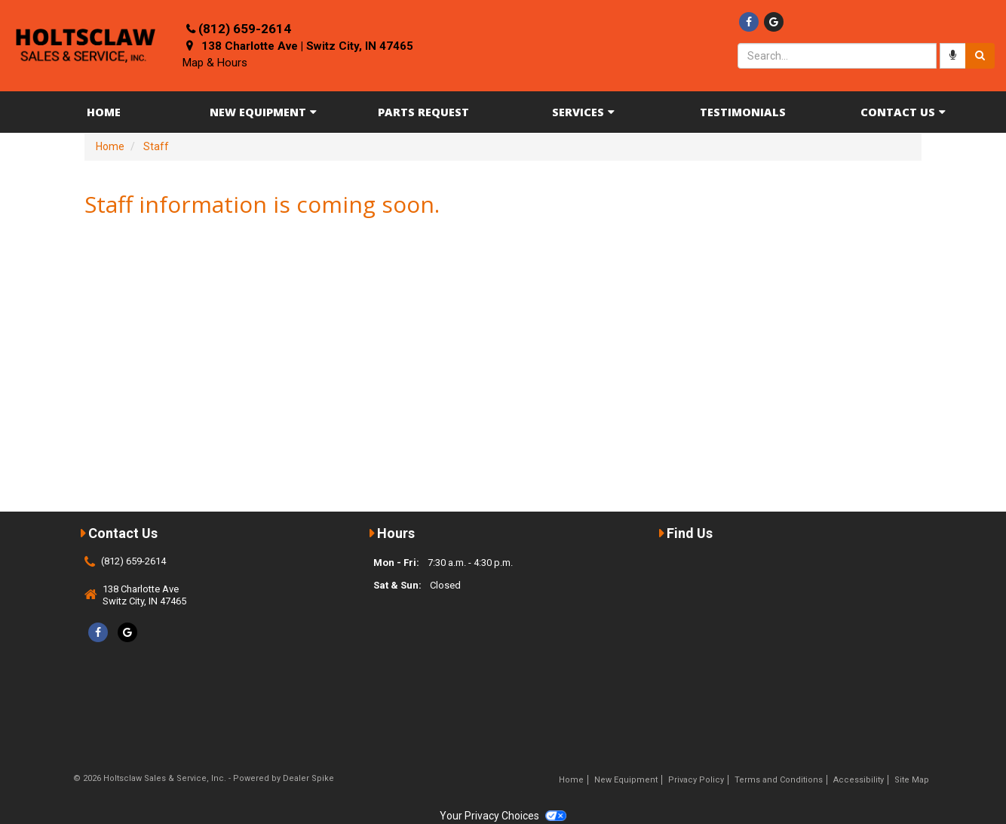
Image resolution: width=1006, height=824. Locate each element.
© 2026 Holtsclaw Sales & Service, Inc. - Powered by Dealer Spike (203, 778)
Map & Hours (214, 62)
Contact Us (903, 112)
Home (104, 112)
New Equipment (263, 112)
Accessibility (858, 780)
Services (583, 112)
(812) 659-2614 (244, 28)
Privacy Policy (696, 780)
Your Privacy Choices (503, 816)
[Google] (774, 22)
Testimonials (743, 112)
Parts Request (423, 112)
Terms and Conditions (779, 780)
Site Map (911, 780)
